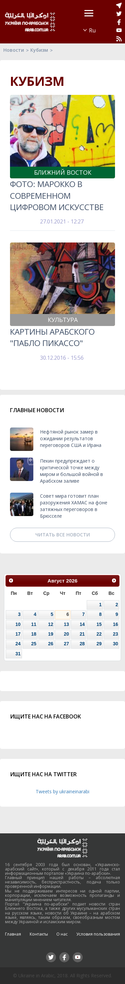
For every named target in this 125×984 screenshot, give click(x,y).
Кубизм (39, 50)
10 (17, 624)
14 (82, 624)
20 (66, 634)
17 (17, 634)
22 (98, 634)
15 (98, 624)
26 (50, 643)
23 (115, 634)
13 (66, 624)
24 (17, 643)
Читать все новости (62, 534)
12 (50, 624)
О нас (62, 934)
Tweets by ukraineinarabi (62, 791)
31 (17, 653)
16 (115, 624)
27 (66, 643)
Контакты (39, 934)
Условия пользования (98, 934)
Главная (13, 934)
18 (33, 634)
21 (82, 634)
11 (33, 624)
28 (82, 643)
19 (50, 634)
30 (115, 643)
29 (98, 643)
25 (33, 643)
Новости (13, 50)
